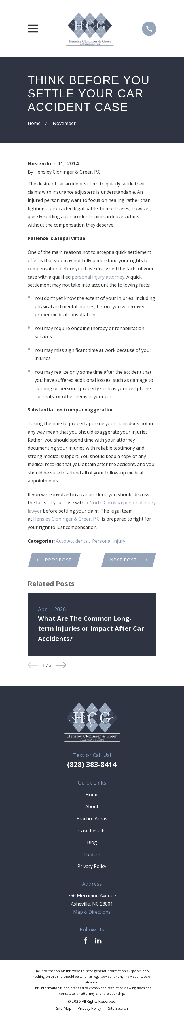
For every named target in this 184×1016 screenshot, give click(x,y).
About (91, 806)
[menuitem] (63, 1008)
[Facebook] (85, 940)
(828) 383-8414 (92, 764)
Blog (92, 842)
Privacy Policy (91, 866)
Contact (92, 854)
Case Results (92, 830)
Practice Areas (92, 818)
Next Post (128, 560)
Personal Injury (108, 541)
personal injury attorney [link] (98, 277)
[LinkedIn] (98, 940)
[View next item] (61, 665)
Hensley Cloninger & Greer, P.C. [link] (66, 519)
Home (92, 794)
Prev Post (54, 560)
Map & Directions (92, 912)
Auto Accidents (72, 541)
